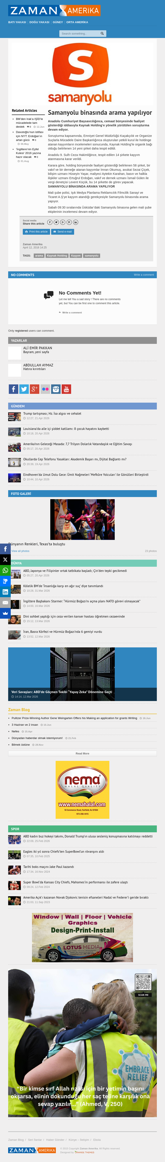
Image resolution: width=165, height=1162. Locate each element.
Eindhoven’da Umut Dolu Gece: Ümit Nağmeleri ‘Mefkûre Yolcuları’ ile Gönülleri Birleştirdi (82, 475)
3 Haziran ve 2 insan (25, 724)
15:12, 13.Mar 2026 (36, 621)
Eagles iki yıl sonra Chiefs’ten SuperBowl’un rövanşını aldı (61, 852)
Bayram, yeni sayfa (35, 352)
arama (39, 255)
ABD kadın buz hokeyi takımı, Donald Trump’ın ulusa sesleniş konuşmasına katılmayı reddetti (84, 836)
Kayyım (76, 255)
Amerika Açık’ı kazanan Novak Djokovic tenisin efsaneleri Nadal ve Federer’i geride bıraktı (82, 897)
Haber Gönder (55, 1139)
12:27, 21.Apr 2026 (36, 418)
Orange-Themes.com (85, 1152)
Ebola (97, 1139)
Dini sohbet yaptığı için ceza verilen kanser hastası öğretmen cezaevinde (71, 616)
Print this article (36, 232)
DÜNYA (16, 563)
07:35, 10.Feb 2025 (36, 856)
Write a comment (144, 274)
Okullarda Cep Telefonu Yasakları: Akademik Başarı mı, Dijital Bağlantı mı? (72, 459)
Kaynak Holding (57, 255)
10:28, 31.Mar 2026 (36, 590)
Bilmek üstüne (21, 744)
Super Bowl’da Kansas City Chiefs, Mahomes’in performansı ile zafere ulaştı (72, 882)
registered (22, 330)
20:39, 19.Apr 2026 (36, 464)
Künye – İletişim (79, 1139)
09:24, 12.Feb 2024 (36, 886)
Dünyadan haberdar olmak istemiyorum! (37, 738)
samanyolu (91, 255)
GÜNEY (58, 22)
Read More (82, 753)
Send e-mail (62, 232)
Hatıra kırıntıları (33, 369)
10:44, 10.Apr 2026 (36, 479)
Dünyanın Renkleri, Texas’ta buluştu (36, 544)
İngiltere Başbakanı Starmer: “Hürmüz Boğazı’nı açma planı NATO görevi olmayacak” (78, 601)
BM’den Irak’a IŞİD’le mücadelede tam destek (29, 122)
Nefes (15, 731)
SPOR (15, 829)
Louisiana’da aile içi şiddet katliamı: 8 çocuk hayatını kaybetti (63, 429)
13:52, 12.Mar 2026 (36, 636)
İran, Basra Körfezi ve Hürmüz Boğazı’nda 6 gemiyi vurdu (60, 632)
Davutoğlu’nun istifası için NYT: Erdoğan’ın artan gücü (29, 135)
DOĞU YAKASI (39, 22)
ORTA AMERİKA (77, 22)
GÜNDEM (17, 406)
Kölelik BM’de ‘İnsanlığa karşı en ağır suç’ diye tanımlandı (61, 586)
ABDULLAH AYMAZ (38, 365)
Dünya (28, 169)
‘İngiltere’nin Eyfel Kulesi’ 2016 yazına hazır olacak (28, 153)
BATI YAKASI (17, 22)
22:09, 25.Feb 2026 (36, 841)
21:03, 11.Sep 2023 (36, 902)
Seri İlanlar (35, 1139)
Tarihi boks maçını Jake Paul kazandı (47, 867)
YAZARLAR (19, 340)
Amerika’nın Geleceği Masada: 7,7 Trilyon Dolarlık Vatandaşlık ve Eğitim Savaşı (74, 444)
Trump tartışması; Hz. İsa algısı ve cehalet (50, 414)
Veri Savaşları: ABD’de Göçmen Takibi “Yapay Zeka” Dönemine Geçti (61, 692)
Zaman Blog (19, 709)
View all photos (18, 551)
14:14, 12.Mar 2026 (24, 696)
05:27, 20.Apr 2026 (36, 575)
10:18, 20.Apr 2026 (36, 433)
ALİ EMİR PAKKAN (37, 348)
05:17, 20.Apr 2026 (36, 448)
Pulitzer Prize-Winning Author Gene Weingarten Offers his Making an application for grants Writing (74, 718)
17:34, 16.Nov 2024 (36, 871)
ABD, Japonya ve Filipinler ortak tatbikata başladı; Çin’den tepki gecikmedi (72, 571)
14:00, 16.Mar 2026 (36, 605)
